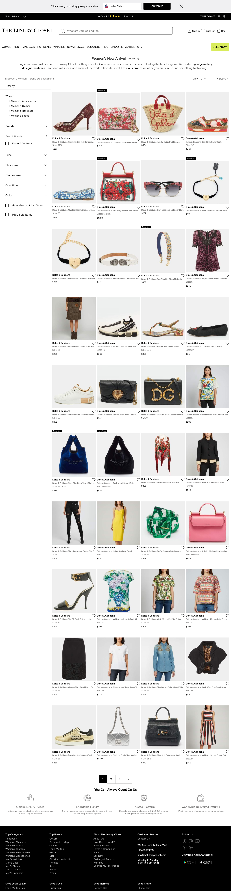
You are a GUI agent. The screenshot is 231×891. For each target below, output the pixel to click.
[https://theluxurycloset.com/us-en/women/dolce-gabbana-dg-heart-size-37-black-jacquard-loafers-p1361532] (207, 324)
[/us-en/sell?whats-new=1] (115, 818)
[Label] (119, 31)
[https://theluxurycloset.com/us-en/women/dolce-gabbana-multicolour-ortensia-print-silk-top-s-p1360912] (118, 597)
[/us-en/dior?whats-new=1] (71, 818)
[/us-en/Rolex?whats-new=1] (71, 828)
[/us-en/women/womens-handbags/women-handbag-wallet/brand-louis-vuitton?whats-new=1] (9, 857)
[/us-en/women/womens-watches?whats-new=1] (27, 804)
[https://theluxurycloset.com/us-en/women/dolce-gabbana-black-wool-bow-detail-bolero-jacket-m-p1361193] (207, 665)
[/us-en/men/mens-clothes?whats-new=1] (27, 832)
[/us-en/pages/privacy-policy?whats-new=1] (115, 808)
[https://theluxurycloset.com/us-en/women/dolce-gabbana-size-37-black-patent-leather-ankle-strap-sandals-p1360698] (74, 597)
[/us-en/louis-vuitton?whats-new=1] (71, 811)
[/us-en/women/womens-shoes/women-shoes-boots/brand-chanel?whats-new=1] (142, 860)
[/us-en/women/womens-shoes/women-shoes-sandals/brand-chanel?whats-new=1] (142, 864)
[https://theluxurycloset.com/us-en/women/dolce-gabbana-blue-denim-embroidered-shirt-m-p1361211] (163, 665)
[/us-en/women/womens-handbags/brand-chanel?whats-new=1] (142, 850)
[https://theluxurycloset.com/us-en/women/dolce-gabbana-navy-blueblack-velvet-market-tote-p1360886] (74, 461)
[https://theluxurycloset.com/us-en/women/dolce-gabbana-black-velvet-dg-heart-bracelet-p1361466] (74, 254)
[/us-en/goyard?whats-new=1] (71, 801)
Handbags (28, 47)
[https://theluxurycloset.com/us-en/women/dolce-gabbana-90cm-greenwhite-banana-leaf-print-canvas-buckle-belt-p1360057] (163, 529)
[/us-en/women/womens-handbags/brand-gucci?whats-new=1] (53, 850)
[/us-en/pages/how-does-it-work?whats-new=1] (115, 804)
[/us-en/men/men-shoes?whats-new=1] (27, 828)
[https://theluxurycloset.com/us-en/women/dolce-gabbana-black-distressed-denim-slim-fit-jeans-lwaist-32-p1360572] (74, 529)
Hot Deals (44, 47)
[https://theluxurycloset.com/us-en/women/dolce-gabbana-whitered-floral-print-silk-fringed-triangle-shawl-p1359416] (163, 458)
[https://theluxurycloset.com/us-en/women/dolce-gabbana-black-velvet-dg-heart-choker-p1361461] (207, 186)
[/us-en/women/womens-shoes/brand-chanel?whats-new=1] (142, 854)
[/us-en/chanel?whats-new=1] (71, 808)
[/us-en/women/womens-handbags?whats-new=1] (27, 801)
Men (16, 47)
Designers (93, 47)
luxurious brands (132, 68)
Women (6, 47)
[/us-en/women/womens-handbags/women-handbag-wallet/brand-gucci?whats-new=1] (53, 860)
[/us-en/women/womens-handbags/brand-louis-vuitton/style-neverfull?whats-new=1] (9, 864)
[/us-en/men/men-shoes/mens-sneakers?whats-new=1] (27, 835)
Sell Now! (220, 47)
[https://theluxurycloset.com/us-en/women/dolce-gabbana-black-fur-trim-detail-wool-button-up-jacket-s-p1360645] (207, 460)
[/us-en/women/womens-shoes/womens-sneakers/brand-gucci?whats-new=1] (53, 857)
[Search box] (25, 137)
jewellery (206, 64)
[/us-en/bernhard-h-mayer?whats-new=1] (71, 804)
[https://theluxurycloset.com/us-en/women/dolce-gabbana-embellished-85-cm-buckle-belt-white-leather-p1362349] (118, 254)
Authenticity (133, 47)
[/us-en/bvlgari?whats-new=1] (71, 832)
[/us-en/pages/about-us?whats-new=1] (115, 801)
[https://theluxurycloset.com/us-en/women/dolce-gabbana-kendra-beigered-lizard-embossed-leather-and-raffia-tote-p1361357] (163, 118)
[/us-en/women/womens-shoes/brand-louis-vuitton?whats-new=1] (9, 854)
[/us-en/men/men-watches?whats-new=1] (27, 821)
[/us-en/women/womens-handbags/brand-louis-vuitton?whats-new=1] (9, 850)
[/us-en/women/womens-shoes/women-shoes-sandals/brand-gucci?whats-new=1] (53, 864)
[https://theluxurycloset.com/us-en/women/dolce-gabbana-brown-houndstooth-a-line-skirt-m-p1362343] (74, 324)
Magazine (117, 47)
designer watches (33, 68)
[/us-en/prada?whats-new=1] (71, 835)
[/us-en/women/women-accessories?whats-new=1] (27, 818)
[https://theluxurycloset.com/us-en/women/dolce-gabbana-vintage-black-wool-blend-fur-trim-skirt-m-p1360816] (74, 665)
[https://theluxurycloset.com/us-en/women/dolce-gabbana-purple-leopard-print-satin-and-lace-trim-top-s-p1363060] (207, 256)
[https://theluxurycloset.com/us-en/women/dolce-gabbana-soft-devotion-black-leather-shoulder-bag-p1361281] (118, 390)
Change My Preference (106, 828)
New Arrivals (75, 47)
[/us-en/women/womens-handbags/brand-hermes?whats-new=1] (97, 850)
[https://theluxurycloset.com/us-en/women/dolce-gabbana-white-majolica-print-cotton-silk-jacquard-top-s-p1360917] (207, 392)
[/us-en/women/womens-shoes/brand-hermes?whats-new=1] (97, 854)
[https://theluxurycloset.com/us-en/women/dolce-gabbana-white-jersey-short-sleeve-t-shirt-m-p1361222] (118, 665)
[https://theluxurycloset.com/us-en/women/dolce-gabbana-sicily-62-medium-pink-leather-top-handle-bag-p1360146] (207, 529)
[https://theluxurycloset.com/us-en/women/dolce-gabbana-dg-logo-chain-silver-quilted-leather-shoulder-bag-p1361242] (118, 731)
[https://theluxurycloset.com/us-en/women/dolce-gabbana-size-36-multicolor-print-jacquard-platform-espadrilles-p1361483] (207, 120)
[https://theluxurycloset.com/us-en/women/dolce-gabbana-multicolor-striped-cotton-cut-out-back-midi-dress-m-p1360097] (207, 733)
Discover (10, 79)
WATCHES (59, 47)
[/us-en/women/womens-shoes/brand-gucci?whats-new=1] (53, 854)
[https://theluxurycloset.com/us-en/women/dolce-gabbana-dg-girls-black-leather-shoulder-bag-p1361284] (163, 390)
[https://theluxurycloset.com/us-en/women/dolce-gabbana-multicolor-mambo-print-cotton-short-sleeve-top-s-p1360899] (207, 597)
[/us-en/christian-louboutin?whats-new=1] (71, 821)
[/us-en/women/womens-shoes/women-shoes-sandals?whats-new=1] (97, 864)
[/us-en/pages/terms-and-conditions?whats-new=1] (115, 811)
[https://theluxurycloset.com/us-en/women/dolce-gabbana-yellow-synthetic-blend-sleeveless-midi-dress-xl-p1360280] (118, 529)
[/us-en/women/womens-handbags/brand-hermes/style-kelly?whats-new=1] (97, 860)
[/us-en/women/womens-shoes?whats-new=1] (27, 808)
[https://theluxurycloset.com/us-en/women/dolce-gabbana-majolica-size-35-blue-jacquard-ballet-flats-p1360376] (74, 188)
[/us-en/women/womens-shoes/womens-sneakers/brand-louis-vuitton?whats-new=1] (9, 860)
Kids (105, 47)
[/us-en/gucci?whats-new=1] (71, 814)
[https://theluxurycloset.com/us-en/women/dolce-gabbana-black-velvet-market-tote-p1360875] (118, 461)
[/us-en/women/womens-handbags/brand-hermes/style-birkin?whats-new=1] (97, 857)
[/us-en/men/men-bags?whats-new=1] (27, 825)
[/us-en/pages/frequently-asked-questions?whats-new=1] (115, 814)
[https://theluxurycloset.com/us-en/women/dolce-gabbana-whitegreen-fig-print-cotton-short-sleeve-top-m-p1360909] (163, 597)
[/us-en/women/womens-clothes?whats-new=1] (27, 811)
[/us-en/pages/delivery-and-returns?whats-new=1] (115, 821)
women (22, 79)
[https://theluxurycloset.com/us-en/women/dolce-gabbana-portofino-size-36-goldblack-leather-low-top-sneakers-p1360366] (74, 733)
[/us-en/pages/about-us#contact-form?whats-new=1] (160, 801)
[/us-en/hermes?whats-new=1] (71, 825)
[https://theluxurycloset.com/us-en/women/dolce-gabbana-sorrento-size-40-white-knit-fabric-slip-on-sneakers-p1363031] (118, 324)
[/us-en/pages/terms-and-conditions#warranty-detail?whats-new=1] (115, 825)
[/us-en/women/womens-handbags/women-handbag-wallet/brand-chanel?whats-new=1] (142, 857)
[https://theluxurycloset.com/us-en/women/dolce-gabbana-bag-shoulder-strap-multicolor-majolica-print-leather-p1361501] (163, 255)
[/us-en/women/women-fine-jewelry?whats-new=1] (27, 814)
